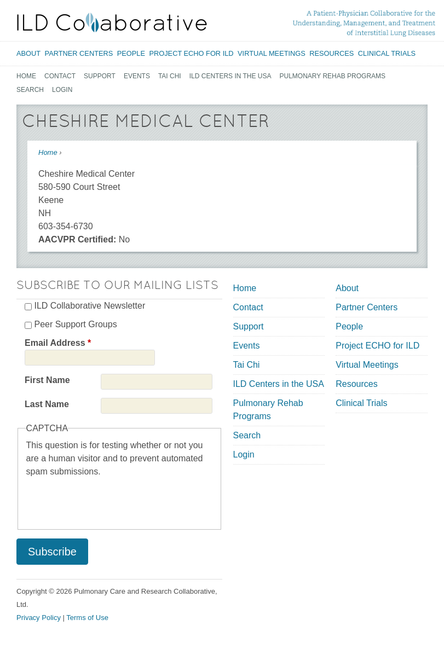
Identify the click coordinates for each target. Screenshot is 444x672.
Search (30, 90)
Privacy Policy (38, 617)
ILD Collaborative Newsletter (89, 305)
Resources (331, 53)
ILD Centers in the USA (230, 76)
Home (26, 76)
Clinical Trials (387, 53)
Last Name (47, 404)
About (28, 53)
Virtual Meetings (271, 53)
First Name (47, 380)
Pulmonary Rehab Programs (333, 76)
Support (100, 76)
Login (62, 90)
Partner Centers (79, 53)
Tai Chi (169, 76)
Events (137, 76)
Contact (60, 76)
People (131, 53)
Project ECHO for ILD (191, 53)
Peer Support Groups (75, 324)
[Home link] (111, 22)
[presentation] (109, 499)
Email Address (58, 342)
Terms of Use (87, 617)
